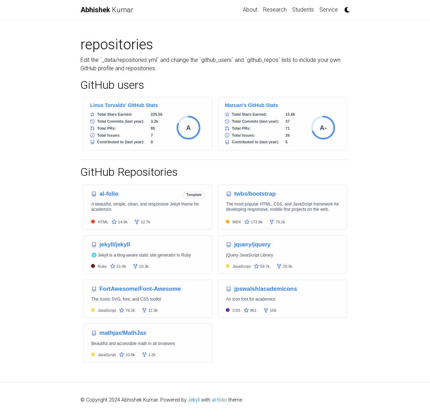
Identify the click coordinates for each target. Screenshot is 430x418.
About (250, 9)
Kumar (106, 10)
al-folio (219, 400)
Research (275, 9)
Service (328, 9)
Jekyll (194, 400)
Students (303, 9)
